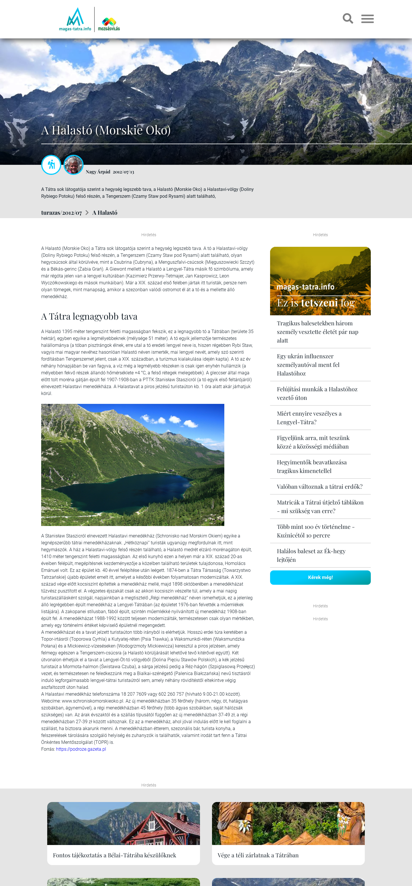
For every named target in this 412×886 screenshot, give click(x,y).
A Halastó (104, 212)
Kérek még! (320, 577)
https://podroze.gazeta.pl (81, 749)
